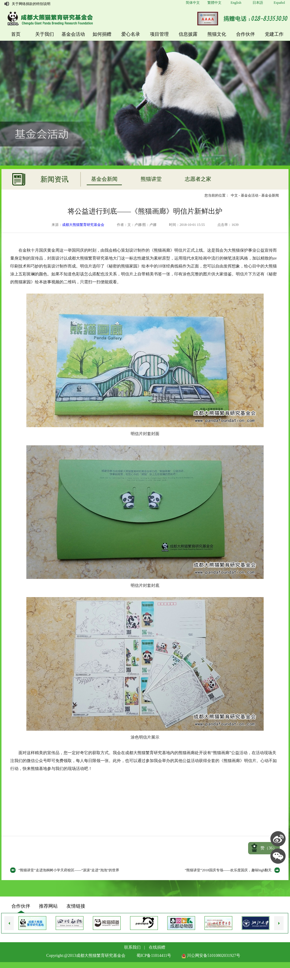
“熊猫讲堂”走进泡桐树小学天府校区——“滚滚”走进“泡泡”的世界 (68, 870)
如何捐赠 (102, 34)
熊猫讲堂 (151, 179)
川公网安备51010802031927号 (211, 955)
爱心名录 (130, 34)
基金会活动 (73, 34)
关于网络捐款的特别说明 (31, 4)
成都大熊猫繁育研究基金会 (83, 225)
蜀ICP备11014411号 (154, 955)
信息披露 (188, 34)
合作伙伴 (245, 34)
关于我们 (44, 34)
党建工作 (274, 34)
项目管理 (159, 34)
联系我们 (132, 947)
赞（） (268, 848)
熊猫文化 (216, 34)
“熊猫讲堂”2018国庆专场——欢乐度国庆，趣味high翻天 (228, 870)
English (236, 3)
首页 (16, 34)
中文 (234, 195)
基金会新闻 (104, 179)
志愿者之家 (198, 179)
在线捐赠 (157, 947)
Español (279, 3)
